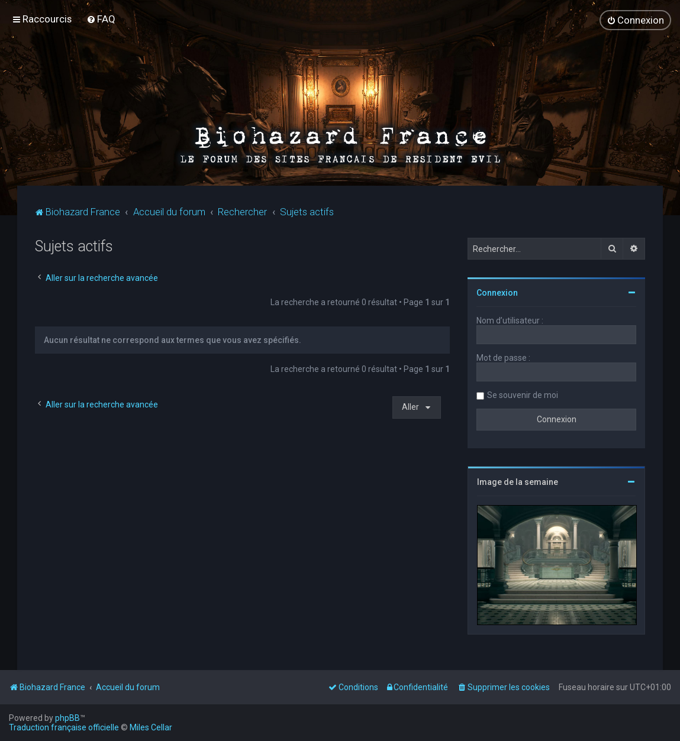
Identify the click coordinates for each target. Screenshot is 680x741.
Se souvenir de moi (522, 395)
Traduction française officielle (64, 727)
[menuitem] (100, 19)
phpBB (67, 718)
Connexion (497, 292)
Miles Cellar (151, 727)
